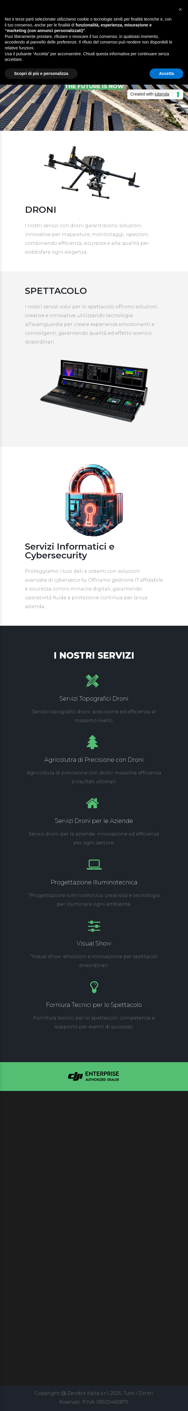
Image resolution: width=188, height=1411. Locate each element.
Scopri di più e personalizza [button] (41, 73)
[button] (180, 9)
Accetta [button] (166, 73)
